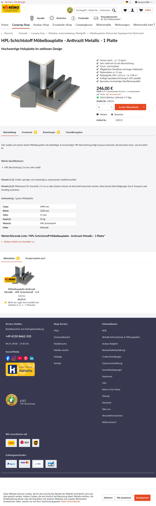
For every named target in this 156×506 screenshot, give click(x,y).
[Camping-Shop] (21, 25)
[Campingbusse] (84, 25)
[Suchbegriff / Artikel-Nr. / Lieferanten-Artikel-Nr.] (95, 10)
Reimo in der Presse (111, 389)
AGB (104, 330)
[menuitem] (95, 10)
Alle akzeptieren (124, 497)
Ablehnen (108, 497)
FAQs (56, 330)
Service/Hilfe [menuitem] (142, 2)
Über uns (106, 409)
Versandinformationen (112, 415)
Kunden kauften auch (35, 258)
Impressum (107, 376)
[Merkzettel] (125, 10)
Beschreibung (9, 132)
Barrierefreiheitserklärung (113, 350)
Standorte (106, 402)
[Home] (5, 25)
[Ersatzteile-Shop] (62, 25)
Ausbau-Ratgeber (110, 343)
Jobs (104, 383)
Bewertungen (51, 132)
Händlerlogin (19, 2)
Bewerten (117, 114)
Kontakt (8, 2)
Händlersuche (60, 343)
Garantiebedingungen (112, 370)
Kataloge (58, 356)
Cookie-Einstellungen (111, 356)
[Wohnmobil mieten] (144, 25)
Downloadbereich (62, 337)
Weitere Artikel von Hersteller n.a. (18, 241)
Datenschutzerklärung (112, 363)
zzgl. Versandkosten (113, 94)
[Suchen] (114, 10)
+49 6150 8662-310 (18, 336)
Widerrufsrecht (109, 422)
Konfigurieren (142, 497)
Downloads (29, 132)
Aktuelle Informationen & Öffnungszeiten (121, 337)
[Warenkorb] (145, 10)
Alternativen (11, 258)
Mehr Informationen (70, 501)
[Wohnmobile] (103, 25)
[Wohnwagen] (122, 25)
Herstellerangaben (74, 132)
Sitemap (106, 396)
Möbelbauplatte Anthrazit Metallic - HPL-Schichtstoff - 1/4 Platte (21, 291)
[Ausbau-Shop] (41, 25)
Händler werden (61, 350)
